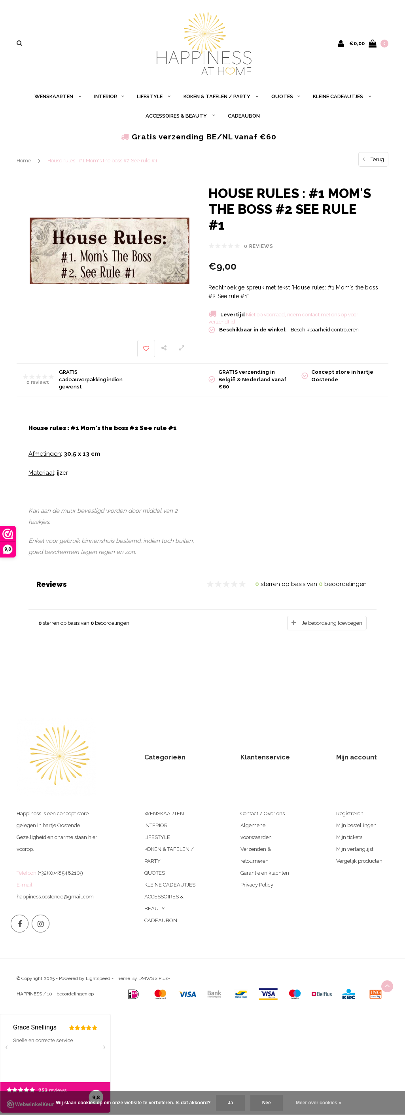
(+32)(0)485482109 (60, 873)
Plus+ (164, 978)
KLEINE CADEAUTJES (342, 96)
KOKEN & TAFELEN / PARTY (221, 96)
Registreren (349, 813)
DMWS (146, 978)
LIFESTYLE (153, 96)
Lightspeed (98, 978)
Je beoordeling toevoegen (332, 623)
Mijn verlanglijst (354, 849)
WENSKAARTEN (57, 96)
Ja (230, 1102)
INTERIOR (109, 96)
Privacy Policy (256, 885)
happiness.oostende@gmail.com (55, 897)
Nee (266, 1102)
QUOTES (285, 96)
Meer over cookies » (318, 1102)
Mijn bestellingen (356, 825)
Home (24, 161)
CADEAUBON (244, 116)
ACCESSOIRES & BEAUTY (180, 116)
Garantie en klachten (264, 873)
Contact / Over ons (262, 813)
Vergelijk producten (359, 861)
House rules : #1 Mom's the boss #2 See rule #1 (102, 161)
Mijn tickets (349, 837)
